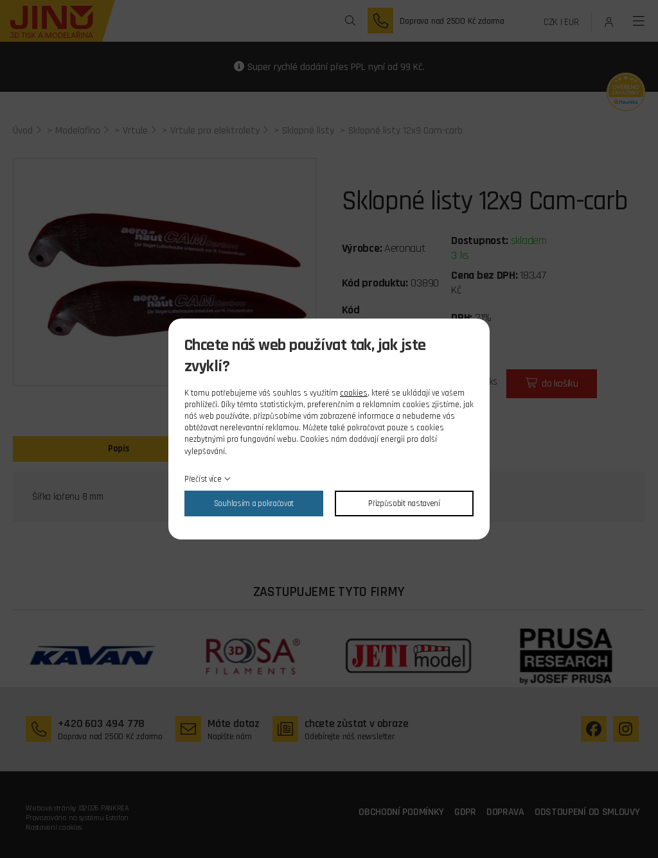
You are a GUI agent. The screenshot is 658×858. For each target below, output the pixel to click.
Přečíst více (202, 479)
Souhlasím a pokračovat (254, 503)
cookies (354, 393)
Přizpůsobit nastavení (404, 503)
